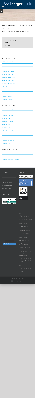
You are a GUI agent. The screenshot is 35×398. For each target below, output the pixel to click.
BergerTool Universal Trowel (9, 94)
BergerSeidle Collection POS (9, 172)
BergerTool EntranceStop (8, 153)
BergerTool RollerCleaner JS (9, 138)
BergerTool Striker (7, 135)
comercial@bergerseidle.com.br (25, 241)
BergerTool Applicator (7, 112)
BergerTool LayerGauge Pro (9, 125)
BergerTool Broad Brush (8, 91)
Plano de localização (7, 201)
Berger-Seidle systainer (8, 150)
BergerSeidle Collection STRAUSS (10, 169)
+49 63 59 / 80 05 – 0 (25, 266)
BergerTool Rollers (7, 81)
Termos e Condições (7, 198)
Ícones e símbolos (7, 205)
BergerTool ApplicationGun (9, 84)
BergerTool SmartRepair (8, 103)
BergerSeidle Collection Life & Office (11, 175)
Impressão (5, 192)
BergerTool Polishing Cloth (8, 141)
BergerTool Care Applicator (9, 87)
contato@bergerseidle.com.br (25, 243)
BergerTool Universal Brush (9, 100)
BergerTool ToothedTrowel (8, 97)
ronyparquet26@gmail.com (24, 257)
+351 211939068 (23, 254)
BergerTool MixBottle (7, 109)
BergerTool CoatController (8, 128)
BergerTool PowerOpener (8, 131)
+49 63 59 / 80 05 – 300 (25, 283)
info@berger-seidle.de (26, 269)
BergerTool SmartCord (8, 147)
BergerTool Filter (6, 159)
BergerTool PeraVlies (7, 144)
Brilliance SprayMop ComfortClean (10, 78)
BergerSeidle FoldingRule (8, 156)
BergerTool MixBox (7, 106)
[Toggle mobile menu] (3, 6)
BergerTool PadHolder (7, 115)
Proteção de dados (7, 195)
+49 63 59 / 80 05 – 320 (25, 273)
